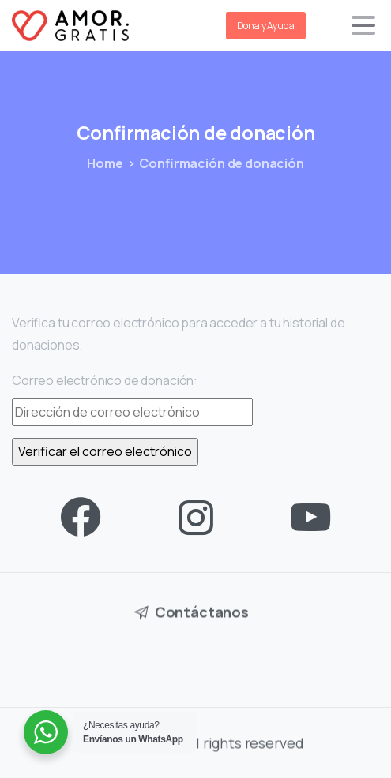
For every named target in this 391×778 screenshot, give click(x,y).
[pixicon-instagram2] (196, 518)
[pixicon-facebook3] (80, 518)
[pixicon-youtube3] (310, 518)
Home (104, 163)
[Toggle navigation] (363, 25)
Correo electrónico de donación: (104, 380)
